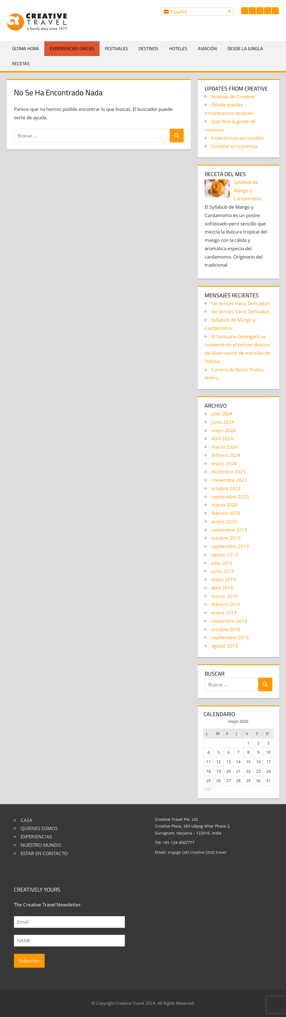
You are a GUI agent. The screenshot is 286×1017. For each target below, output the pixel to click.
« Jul (207, 789)
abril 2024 (222, 438)
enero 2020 (224, 521)
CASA (26, 820)
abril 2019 (222, 588)
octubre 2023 (226, 488)
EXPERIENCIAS (36, 836)
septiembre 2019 (230, 546)
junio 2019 (222, 571)
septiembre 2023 (230, 496)
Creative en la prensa (234, 146)
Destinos (148, 48)
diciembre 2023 (228, 471)
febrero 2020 (225, 513)
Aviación (207, 48)
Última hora (25, 48)
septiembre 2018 (230, 637)
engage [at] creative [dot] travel (197, 852)
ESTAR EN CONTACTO (44, 853)
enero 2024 (224, 463)
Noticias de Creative (233, 96)
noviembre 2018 (229, 621)
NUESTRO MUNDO (41, 845)
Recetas (21, 63)
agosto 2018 (224, 646)
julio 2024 (221, 413)
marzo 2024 (224, 447)
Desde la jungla (245, 48)
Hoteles (178, 48)
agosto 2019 (224, 554)
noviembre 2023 (229, 480)
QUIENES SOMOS (39, 828)
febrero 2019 (225, 604)
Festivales (116, 48)
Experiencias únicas (72, 48)
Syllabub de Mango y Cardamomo (247, 190)
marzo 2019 (224, 596)
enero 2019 (224, 612)
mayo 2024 (223, 430)
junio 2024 (222, 422)
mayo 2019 (223, 579)
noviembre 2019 (229, 530)
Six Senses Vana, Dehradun (240, 303)
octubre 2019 (226, 538)
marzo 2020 (224, 505)
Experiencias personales (237, 138)
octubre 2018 (226, 629)
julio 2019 (221, 563)
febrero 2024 (225, 455)
